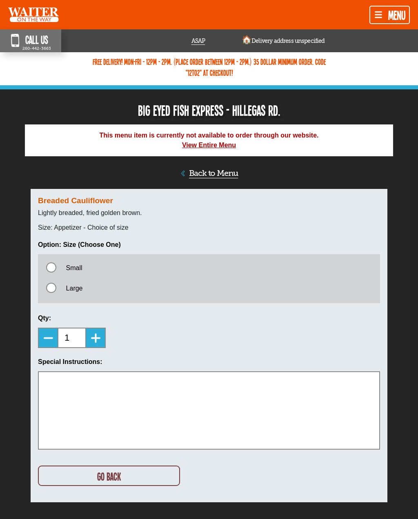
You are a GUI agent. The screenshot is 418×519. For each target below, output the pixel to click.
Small (74, 267)
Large (74, 288)
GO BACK (109, 476)
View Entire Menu (209, 145)
